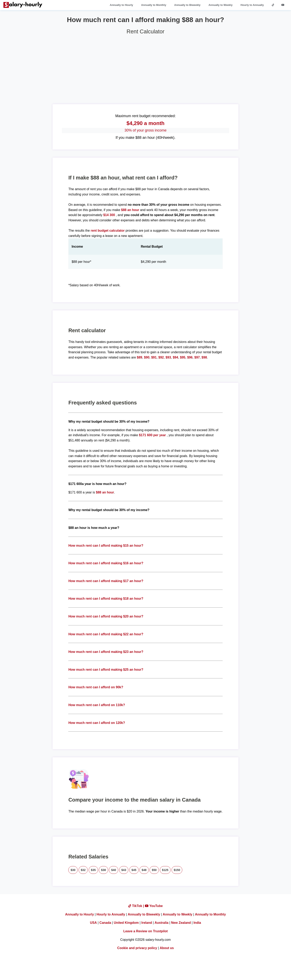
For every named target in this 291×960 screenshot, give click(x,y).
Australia (161, 922)
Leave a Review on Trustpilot (145, 931)
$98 (204, 357)
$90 (147, 357)
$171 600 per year (152, 435)
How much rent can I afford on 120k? (96, 723)
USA (93, 922)
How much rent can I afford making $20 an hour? (105, 616)
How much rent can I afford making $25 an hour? (105, 669)
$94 (175, 357)
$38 (103, 870)
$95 (183, 357)
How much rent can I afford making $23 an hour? (105, 651)
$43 (123, 870)
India (197, 922)
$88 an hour (130, 210)
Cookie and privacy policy (137, 948)
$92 (161, 357)
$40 (113, 870)
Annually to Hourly (121, 4)
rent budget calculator (108, 230)
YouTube (154, 906)
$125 (165, 870)
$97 (197, 357)
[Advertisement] (145, 67)
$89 (139, 357)
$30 (73, 870)
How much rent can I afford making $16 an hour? (105, 563)
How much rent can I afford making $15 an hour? (105, 545)
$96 (190, 357)
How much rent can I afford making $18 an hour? (105, 598)
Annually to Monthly (153, 4)
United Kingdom (126, 922)
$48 (144, 870)
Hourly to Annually (252, 4)
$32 (83, 870)
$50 (154, 870)
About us (167, 948)
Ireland (146, 922)
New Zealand (181, 922)
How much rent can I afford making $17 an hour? (105, 581)
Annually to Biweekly (187, 4)
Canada (105, 922)
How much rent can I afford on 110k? (96, 705)
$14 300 (109, 215)
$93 (168, 357)
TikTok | (136, 906)
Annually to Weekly (221, 4)
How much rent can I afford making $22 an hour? (105, 634)
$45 (134, 870)
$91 (154, 357)
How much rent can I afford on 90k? (95, 687)
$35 (93, 870)
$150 (177, 870)
